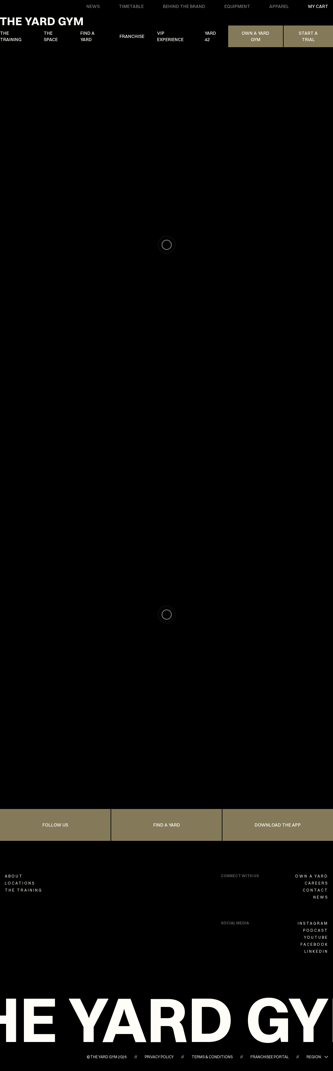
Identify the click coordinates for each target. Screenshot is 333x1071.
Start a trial (308, 36)
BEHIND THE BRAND (184, 6)
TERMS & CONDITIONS (212, 1056)
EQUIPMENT (237, 6)
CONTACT (315, 890)
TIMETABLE (131, 6)
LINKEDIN (316, 951)
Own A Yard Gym (255, 36)
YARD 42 (210, 36)
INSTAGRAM (313, 923)
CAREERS (316, 883)
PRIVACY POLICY (159, 1056)
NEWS (93, 6)
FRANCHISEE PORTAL (269, 1056)
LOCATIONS (20, 883)
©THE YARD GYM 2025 (107, 1056)
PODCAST (315, 930)
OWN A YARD (311, 876)
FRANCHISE (131, 36)
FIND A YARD (87, 36)
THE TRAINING (10, 36)
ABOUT (14, 876)
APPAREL (279, 6)
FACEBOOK (314, 944)
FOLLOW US (55, 825)
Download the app (278, 825)
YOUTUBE (316, 937)
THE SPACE (51, 36)
